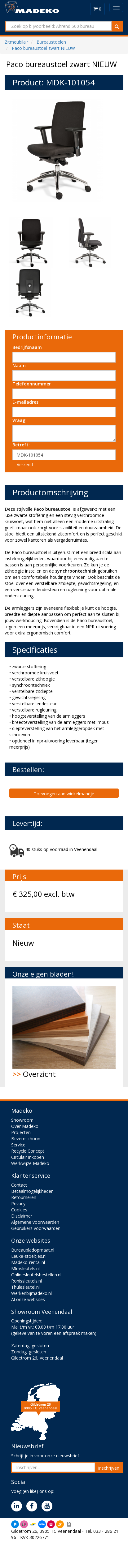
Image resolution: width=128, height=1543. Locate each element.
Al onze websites (28, 1299)
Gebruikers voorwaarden (35, 1228)
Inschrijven (108, 1468)
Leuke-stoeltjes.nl (28, 1256)
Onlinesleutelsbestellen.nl (36, 1275)
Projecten (21, 1132)
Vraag (18, 420)
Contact (19, 1185)
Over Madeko (24, 1126)
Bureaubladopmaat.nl (32, 1250)
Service (18, 1145)
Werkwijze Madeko (30, 1163)
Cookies (19, 1210)
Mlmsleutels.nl (25, 1268)
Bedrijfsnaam (27, 347)
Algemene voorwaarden (35, 1222)
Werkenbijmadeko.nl (31, 1293)
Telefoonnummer (31, 384)
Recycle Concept (27, 1151)
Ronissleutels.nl (26, 1281)
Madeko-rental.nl (28, 1262)
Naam (19, 365)
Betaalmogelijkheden (32, 1191)
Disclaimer (21, 1216)
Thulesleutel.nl (25, 1287)
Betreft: (21, 445)
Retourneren (23, 1197)
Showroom (22, 1120)
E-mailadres (25, 402)
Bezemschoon (25, 1138)
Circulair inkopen (27, 1157)
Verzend (25, 464)
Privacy (18, 1203)
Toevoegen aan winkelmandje (64, 794)
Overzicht (64, 1032)
